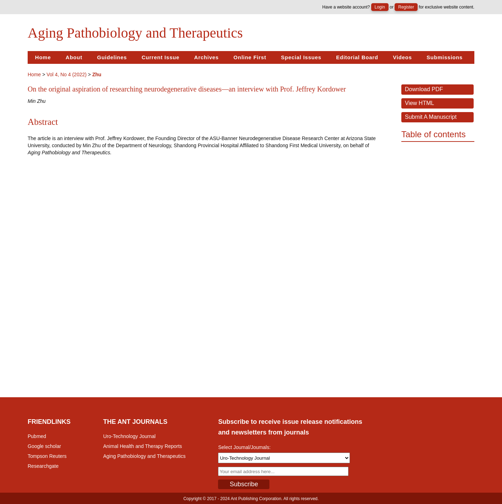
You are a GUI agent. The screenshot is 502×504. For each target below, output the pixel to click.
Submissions (444, 57)
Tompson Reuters (47, 456)
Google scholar (44, 446)
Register (406, 7)
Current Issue (160, 57)
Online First (250, 57)
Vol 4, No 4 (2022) (66, 74)
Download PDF (424, 89)
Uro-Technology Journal (129, 436)
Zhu (96, 74)
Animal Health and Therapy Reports (142, 446)
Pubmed (37, 436)
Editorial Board (357, 57)
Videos (402, 57)
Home (43, 57)
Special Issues (301, 57)
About (74, 57)
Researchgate (43, 466)
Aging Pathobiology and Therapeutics (144, 456)
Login (380, 7)
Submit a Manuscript (431, 117)
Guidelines (112, 57)
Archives (206, 57)
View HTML (419, 103)
